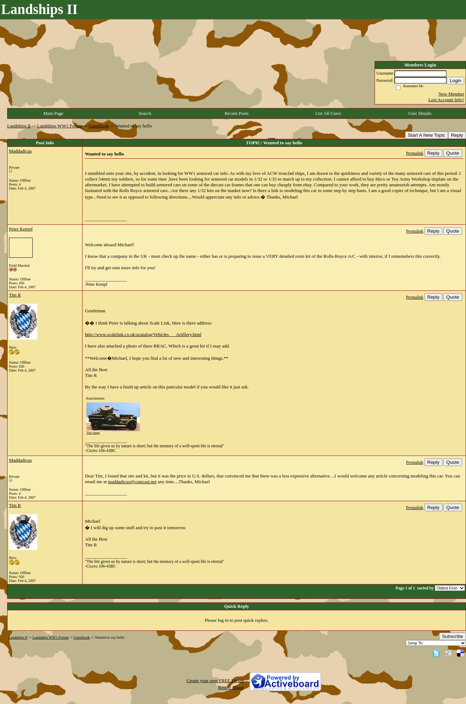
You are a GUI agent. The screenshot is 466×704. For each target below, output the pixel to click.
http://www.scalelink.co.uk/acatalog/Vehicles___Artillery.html (143, 334)
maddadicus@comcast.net (132, 481)
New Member (451, 94)
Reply (457, 135)
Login (455, 80)
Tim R (15, 295)
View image (93, 432)
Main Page (53, 113)
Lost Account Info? (446, 99)
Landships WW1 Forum (59, 126)
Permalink (414, 153)
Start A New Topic (426, 135)
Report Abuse (231, 687)
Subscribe (452, 636)
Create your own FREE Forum (215, 680)
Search (145, 113)
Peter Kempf (21, 229)
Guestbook (99, 126)
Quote (452, 153)
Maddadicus (20, 151)
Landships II (18, 126)
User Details (420, 113)
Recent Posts (237, 113)
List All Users (328, 113)
